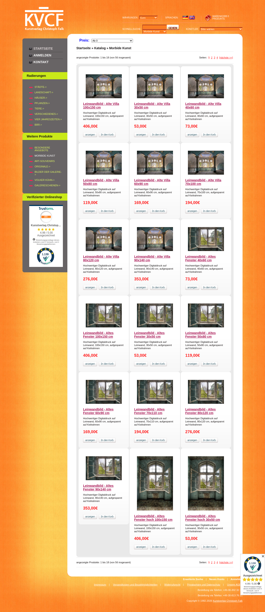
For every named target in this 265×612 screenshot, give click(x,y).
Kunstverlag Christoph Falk (228, 600)
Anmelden (42, 55)
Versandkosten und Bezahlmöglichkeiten (135, 584)
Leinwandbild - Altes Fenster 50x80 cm (200, 334)
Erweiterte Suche (193, 579)
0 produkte (220, 17)
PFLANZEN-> (42, 103)
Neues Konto (217, 579)
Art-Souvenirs (45, 161)
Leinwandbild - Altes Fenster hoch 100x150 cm (153, 517)
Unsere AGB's (235, 584)
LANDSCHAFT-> (44, 92)
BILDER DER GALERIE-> (48, 173)
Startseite (43, 48)
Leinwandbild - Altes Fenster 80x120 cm (200, 411)
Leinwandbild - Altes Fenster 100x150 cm (98, 334)
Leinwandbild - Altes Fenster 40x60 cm (200, 258)
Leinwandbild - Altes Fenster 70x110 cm (149, 411)
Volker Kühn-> (45, 180)
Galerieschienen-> (47, 185)
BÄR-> (38, 124)
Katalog (100, 48)
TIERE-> (39, 108)
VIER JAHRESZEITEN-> (48, 119)
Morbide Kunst (120, 48)
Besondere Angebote (42, 149)
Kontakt (41, 62)
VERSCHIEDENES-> (46, 114)
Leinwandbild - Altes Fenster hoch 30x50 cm (202, 517)
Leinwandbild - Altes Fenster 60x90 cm (98, 411)
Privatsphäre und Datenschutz (203, 584)
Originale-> (42, 166)
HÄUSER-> (41, 97)
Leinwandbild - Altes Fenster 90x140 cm (98, 487)
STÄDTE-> (40, 87)
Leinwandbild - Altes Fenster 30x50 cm (149, 334)
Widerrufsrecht (172, 584)
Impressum (100, 584)
